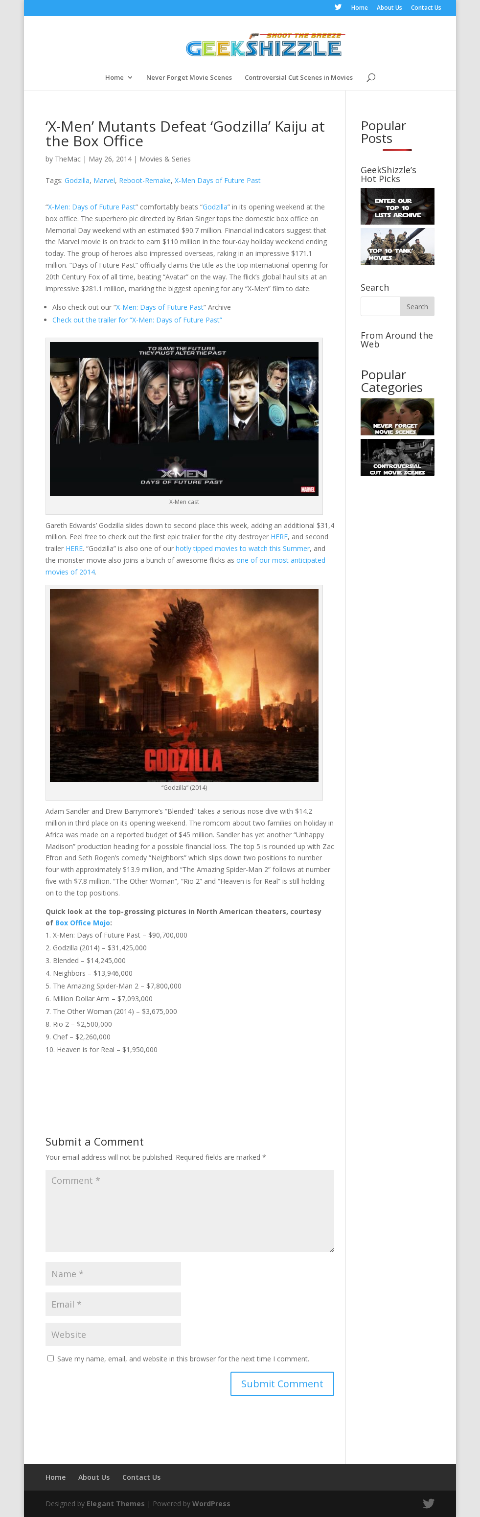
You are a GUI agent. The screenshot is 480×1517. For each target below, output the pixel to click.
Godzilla (77, 180)
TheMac (68, 158)
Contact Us (426, 8)
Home (359, 8)
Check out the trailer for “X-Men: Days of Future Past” (137, 319)
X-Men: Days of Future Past (92, 206)
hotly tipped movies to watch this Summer (243, 548)
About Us (389, 8)
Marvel (104, 180)
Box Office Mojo (82, 922)
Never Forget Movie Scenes (189, 78)
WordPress (211, 1503)
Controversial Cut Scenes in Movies (299, 78)
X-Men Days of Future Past (218, 180)
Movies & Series (165, 158)
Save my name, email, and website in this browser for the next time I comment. (183, 1358)
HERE (279, 536)
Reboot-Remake (145, 180)
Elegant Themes (116, 1503)
